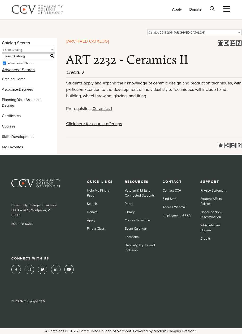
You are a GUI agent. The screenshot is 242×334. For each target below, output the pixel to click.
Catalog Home (14, 79)
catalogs (57, 331)
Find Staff (169, 198)
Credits (205, 238)
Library (130, 212)
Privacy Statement (213, 190)
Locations (132, 236)
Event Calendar (136, 228)
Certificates (11, 116)
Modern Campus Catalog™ (175, 331)
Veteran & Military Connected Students (140, 193)
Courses (8, 126)
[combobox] (194, 32)
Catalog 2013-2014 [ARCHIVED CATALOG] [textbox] (177, 32)
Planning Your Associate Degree (22, 102)
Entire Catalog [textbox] (12, 50)
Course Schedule (137, 220)
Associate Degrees (17, 89)
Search (92, 203)
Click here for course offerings (94, 124)
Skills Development (18, 136)
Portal (129, 203)
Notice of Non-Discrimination (211, 215)
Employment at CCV (177, 215)
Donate (195, 9)
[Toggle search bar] (212, 8)
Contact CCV (172, 190)
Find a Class (96, 228)
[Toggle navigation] (227, 9)
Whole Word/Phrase (20, 63)
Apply (177, 9)
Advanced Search (18, 70)
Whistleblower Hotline (210, 228)
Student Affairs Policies (211, 201)
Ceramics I (102, 108)
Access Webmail (174, 207)
